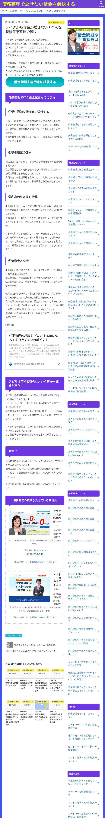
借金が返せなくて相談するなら (82, 80)
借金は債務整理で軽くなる (80, 72)
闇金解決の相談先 (76, 785)
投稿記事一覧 (74, 764)
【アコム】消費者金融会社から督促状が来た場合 (82, 98)
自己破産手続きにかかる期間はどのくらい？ (82, 553)
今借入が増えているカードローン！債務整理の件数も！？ (82, 109)
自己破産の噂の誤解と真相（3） (80, 484)
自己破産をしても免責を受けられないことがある (82, 581)
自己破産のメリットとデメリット (82, 494)
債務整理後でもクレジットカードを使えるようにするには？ (82, 311)
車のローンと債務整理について (82, 139)
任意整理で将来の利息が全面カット (82, 177)
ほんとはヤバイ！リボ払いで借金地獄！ (82, 675)
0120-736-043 (35, 554)
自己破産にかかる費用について (82, 562)
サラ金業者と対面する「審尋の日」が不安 (82, 601)
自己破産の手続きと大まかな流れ (82, 591)
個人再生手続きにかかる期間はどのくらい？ (82, 416)
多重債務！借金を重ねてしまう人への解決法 (82, 130)
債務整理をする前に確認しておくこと (82, 119)
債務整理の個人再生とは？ (80, 376)
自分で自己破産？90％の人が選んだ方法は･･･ (81, 522)
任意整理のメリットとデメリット (82, 187)
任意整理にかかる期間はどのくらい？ (82, 218)
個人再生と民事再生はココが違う (82, 385)
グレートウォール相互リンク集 (82, 790)
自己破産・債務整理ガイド (80, 776)
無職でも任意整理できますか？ (83, 234)
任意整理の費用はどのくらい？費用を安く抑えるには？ (82, 321)
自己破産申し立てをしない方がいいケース (82, 512)
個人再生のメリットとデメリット (82, 395)
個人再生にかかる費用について (82, 425)
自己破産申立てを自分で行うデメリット (82, 570)
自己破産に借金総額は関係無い (82, 503)
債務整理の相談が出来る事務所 (82, 759)
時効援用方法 (74, 771)
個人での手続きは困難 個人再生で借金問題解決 (82, 405)
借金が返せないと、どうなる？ (82, 646)
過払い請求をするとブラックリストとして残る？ (82, 88)
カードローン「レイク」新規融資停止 (82, 655)
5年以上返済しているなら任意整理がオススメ (82, 208)
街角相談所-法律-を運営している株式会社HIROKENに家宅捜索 (82, 333)
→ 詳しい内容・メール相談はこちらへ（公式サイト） (35, 562)
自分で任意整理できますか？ (81, 242)
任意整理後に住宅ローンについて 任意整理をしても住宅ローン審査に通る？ (82, 252)
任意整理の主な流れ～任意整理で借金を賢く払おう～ (82, 300)
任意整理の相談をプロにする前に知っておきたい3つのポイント (82, 279)
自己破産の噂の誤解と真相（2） (80, 473)
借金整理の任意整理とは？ (80, 158)
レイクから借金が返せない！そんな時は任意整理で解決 (82, 345)
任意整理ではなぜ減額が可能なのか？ (82, 166)
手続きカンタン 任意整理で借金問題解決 (82, 197)
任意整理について (14, 636)
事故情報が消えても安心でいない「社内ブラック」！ (82, 708)
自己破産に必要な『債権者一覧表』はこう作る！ (82, 542)
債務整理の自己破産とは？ (80, 454)
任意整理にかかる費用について (82, 227)
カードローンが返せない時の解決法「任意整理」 (82, 355)
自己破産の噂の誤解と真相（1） (80, 463)
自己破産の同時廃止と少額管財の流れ (82, 532)
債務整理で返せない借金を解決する (38, 4)
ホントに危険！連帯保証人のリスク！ (82, 686)
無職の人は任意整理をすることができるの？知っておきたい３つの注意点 (82, 265)
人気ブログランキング (78, 781)
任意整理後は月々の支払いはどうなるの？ (82, 290)
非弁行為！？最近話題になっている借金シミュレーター (82, 665)
